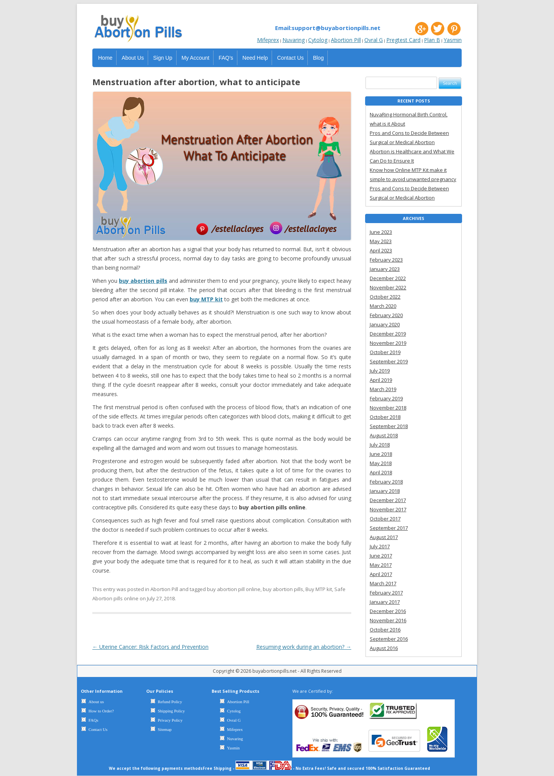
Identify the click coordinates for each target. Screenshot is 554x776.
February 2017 (386, 592)
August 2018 (384, 435)
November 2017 (388, 509)
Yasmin (453, 40)
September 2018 (389, 426)
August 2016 (384, 648)
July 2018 (380, 444)
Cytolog (317, 40)
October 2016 (385, 629)
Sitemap (165, 729)
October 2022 (385, 296)
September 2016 (389, 638)
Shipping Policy (171, 711)
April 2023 (381, 250)
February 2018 (386, 481)
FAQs (93, 720)
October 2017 (385, 518)
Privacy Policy (170, 720)
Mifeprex (268, 40)
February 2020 (386, 315)
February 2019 (386, 398)
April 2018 (381, 472)
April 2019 (381, 379)
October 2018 (385, 416)
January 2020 (385, 324)
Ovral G (373, 40)
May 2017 (381, 564)
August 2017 (384, 537)
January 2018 (385, 490)
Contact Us (290, 58)
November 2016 (388, 620)
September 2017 (389, 527)
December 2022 (388, 278)
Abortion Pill (346, 40)
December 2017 (388, 500)
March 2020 (383, 305)
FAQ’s (226, 58)
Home (105, 58)
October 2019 (385, 352)
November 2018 (388, 407)
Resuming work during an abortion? (303, 646)
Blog (318, 58)
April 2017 (381, 574)
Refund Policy (170, 701)
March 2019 (383, 389)
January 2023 (385, 268)
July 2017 (380, 546)
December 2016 (388, 611)
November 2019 (388, 342)
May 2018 (381, 463)
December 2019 (388, 333)
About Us (133, 58)
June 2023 (381, 231)
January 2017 (385, 601)
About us (96, 701)
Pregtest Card (403, 40)
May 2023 (381, 241)
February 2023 (386, 259)
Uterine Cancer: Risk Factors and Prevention (150, 646)
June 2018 (381, 453)
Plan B (432, 40)
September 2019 (389, 361)
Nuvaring (293, 40)
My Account (195, 58)
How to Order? (101, 711)
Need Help (255, 58)
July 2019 (380, 370)
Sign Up (162, 58)
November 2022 (388, 287)
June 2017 (381, 555)
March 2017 (383, 583)
